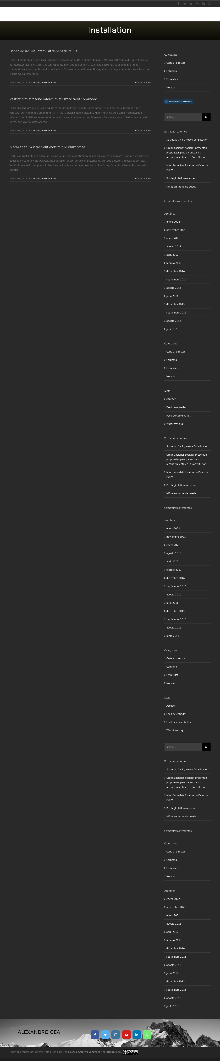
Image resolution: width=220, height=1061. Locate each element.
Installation (34, 82)
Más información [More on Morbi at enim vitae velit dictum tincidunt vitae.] (143, 178)
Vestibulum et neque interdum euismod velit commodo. (53, 99)
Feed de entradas (176, 407)
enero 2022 (173, 221)
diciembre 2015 (175, 304)
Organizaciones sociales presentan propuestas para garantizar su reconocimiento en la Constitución (186, 152)
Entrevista (172, 79)
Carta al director (175, 62)
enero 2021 (173, 238)
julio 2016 (172, 296)
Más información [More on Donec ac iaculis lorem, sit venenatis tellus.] (143, 82)
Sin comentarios (49, 82)
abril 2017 (172, 254)
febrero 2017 (174, 263)
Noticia (170, 87)
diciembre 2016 (175, 271)
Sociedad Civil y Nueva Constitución (187, 139)
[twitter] (105, 1034)
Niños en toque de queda (181, 186)
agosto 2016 (173, 287)
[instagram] (115, 1034)
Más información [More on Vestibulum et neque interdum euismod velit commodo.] (143, 130)
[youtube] (126, 1034)
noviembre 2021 (176, 230)
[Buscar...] (183, 117)
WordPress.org (174, 423)
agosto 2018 (173, 246)
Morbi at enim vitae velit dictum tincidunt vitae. (47, 147)
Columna (171, 71)
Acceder (170, 399)
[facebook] (95, 1034)
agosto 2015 (173, 320)
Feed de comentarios (178, 415)
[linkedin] (137, 1034)
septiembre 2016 (176, 279)
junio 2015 (172, 329)
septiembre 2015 (176, 312)
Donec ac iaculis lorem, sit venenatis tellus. (43, 51)
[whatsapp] (147, 1034)
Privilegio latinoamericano (181, 178)
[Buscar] (206, 117)
